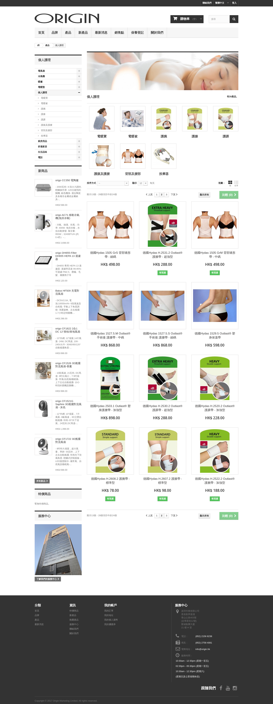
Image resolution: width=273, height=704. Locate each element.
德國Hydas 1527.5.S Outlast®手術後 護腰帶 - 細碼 (162, 335)
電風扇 (41, 71)
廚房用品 (42, 141)
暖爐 (40, 81)
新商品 (43, 171)
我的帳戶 (110, 605)
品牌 (55, 32)
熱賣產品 (74, 620)
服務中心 (44, 516)
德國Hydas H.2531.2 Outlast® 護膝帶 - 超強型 (162, 254)
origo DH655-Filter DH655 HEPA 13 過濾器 (68, 256)
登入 (234, 3)
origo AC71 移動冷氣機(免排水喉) (67, 216)
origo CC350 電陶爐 (67, 180)
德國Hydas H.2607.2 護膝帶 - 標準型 (162, 480)
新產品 (83, 32)
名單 (236, 183)
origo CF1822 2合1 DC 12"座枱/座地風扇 (67, 330)
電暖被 (44, 103)
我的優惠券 (110, 624)
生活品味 (42, 152)
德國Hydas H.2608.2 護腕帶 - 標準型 (110, 480)
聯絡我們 (207, 3)
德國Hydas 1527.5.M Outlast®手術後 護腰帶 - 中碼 (110, 335)
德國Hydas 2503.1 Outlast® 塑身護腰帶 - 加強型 (110, 408)
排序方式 (91, 183)
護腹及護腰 (46, 125)
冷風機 (41, 76)
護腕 (42, 108)
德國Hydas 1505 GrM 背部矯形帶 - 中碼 (214, 254)
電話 (40, 157)
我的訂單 (108, 610)
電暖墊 (41, 87)
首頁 (41, 32)
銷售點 (119, 32)
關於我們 (157, 32)
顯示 (134, 183)
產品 (68, 32)
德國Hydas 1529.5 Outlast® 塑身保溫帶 (215, 335)
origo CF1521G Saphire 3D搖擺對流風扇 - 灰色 (68, 404)
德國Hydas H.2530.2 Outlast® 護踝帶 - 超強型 (162, 408)
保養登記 (137, 32)
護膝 (42, 114)
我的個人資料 (111, 620)
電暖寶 (44, 98)
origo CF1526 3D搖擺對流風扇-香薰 (67, 365)
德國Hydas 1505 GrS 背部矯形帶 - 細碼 (110, 254)
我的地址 (108, 615)
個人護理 (42, 92)
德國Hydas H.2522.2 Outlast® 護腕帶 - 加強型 (215, 480)
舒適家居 (42, 146)
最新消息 (101, 32)
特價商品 (44, 494)
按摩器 (44, 135)
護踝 (42, 119)
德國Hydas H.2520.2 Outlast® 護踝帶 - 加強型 (215, 408)
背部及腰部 (46, 130)
